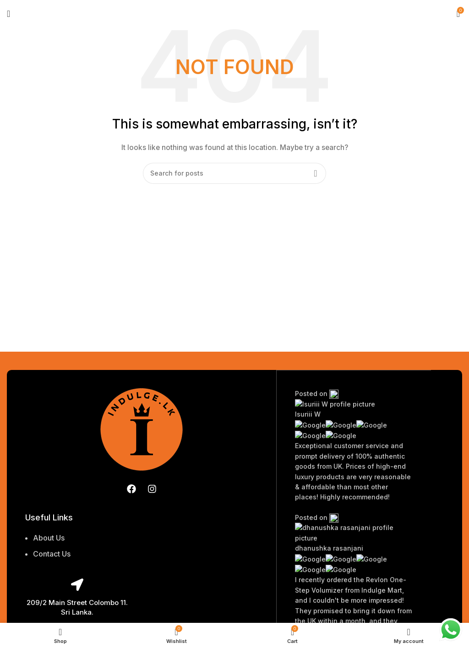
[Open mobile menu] (8, 14)
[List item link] (77, 550)
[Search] (234, 173)
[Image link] (141, 428)
